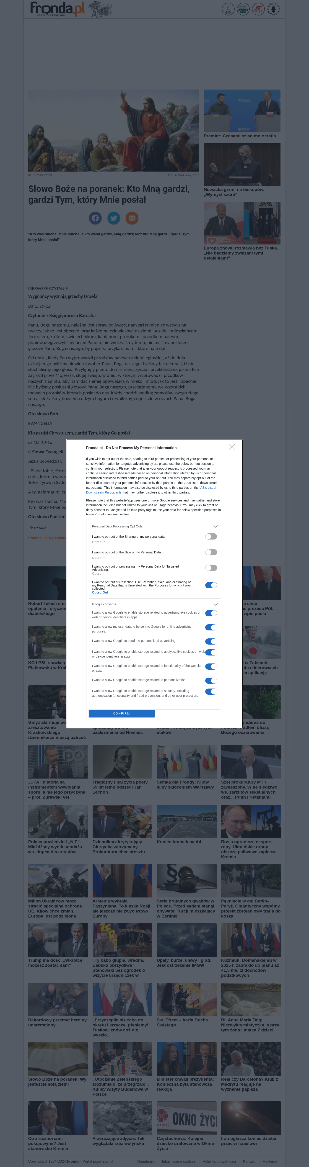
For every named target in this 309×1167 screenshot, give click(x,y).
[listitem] (154, 526)
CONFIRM (121, 713)
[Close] (233, 448)
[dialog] (154, 583)
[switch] (211, 536)
